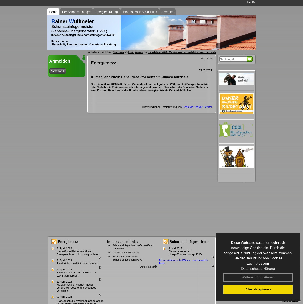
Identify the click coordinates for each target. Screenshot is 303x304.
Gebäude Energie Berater (197, 107)
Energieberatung (106, 12)
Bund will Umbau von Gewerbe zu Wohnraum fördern (76, 274)
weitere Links (148, 266)
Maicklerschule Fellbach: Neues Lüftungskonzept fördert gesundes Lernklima (76, 287)
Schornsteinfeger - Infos (189, 242)
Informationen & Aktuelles (140, 12)
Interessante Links (122, 242)
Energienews (68, 242)
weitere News (291, 301)
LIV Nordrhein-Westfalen (126, 252)
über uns (167, 12)
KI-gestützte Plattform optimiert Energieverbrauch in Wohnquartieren (78, 253)
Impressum (260, 263)
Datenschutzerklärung (258, 268)
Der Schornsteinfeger (76, 12)
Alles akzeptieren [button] (258, 289)
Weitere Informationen (258, 277)
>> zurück (206, 58)
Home (53, 12)
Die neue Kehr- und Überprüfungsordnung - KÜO (185, 253)
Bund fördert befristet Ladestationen (77, 263)
